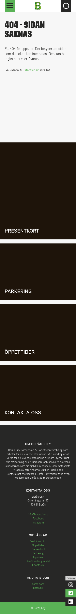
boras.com (38, 584)
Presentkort (38, 549)
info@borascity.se (38, 514)
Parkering (38, 553)
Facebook (38, 518)
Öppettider (38, 545)
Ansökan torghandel (38, 561)
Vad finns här (38, 541)
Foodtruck (38, 565)
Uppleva (38, 557)
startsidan (31, 70)
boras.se (38, 588)
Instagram (38, 522)
